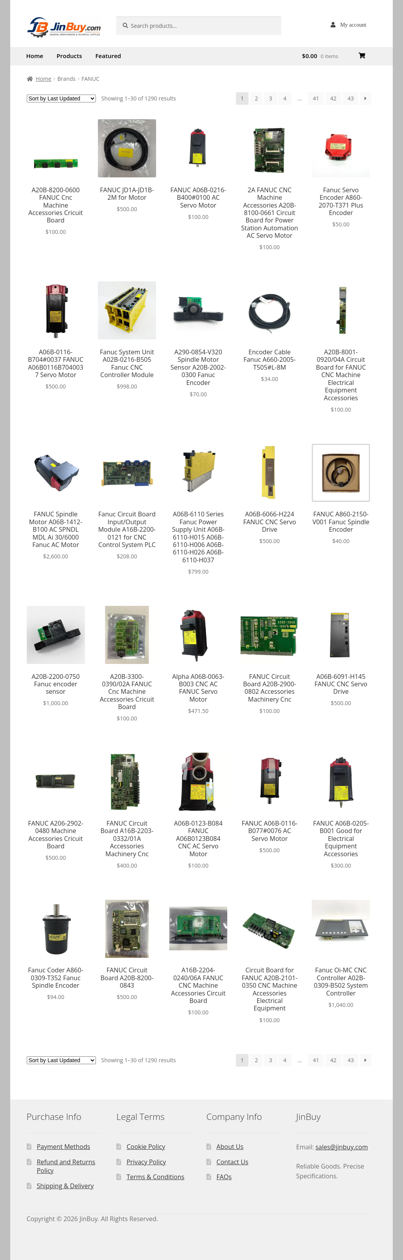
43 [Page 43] (351, 98)
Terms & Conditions (155, 1176)
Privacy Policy (146, 1162)
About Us (230, 1146)
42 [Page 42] (333, 98)
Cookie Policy (146, 1146)
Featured (108, 56)
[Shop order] (61, 98)
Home (34, 56)
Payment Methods (63, 1146)
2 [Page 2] (256, 98)
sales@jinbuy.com (341, 1147)
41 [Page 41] (316, 98)
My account (353, 24)
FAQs (224, 1176)
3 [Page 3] (270, 98)
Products (69, 56)
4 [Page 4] (284, 98)
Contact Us (232, 1162)
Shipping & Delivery (65, 1186)
